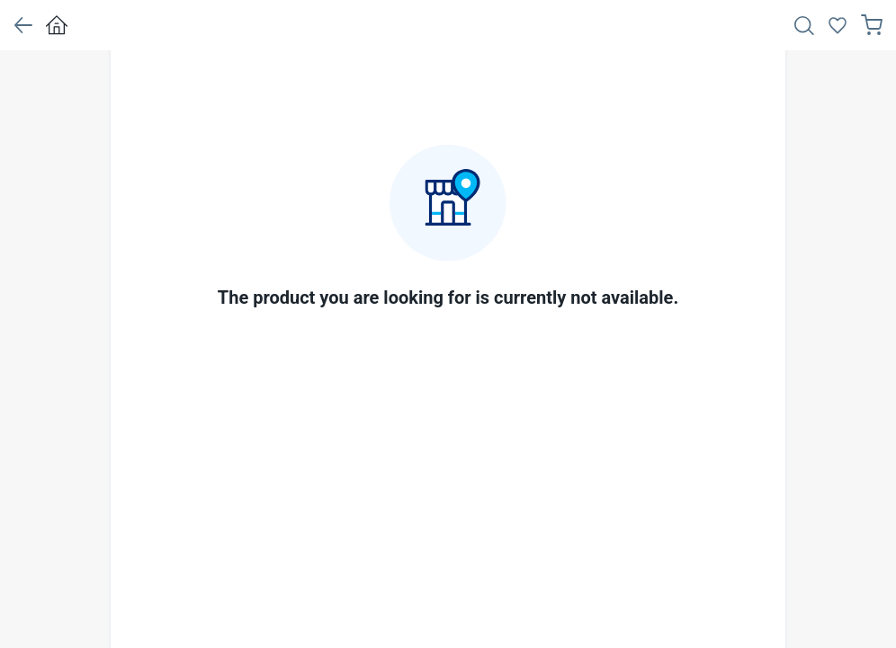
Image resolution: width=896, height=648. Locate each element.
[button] (23, 25)
